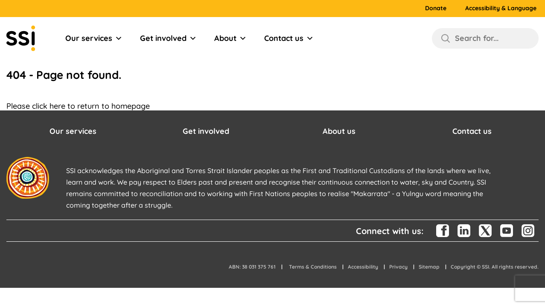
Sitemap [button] (429, 267)
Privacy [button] (398, 267)
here (57, 106)
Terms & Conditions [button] (313, 267)
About (230, 38)
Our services (93, 38)
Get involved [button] (206, 131)
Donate (435, 8)
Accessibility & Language (500, 8)
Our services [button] (73, 131)
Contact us (289, 38)
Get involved (168, 38)
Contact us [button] (472, 131)
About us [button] (339, 131)
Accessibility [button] (363, 267)
